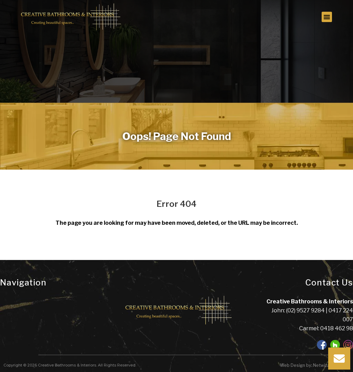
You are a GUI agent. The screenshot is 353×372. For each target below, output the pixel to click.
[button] (327, 17)
